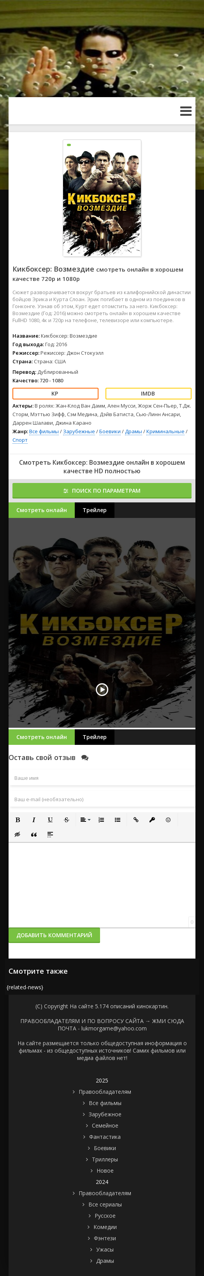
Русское (105, 1215)
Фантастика (105, 1136)
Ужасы (105, 1249)
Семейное (105, 1125)
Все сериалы (105, 1204)
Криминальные (165, 431)
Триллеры (105, 1159)
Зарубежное (105, 1114)
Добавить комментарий (54, 935)
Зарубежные (79, 431)
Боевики (110, 431)
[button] (17, 819)
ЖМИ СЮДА (168, 1021)
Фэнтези (105, 1238)
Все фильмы (44, 431)
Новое (105, 1170)
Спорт (20, 439)
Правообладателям (105, 1091)
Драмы (133, 431)
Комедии (105, 1227)
